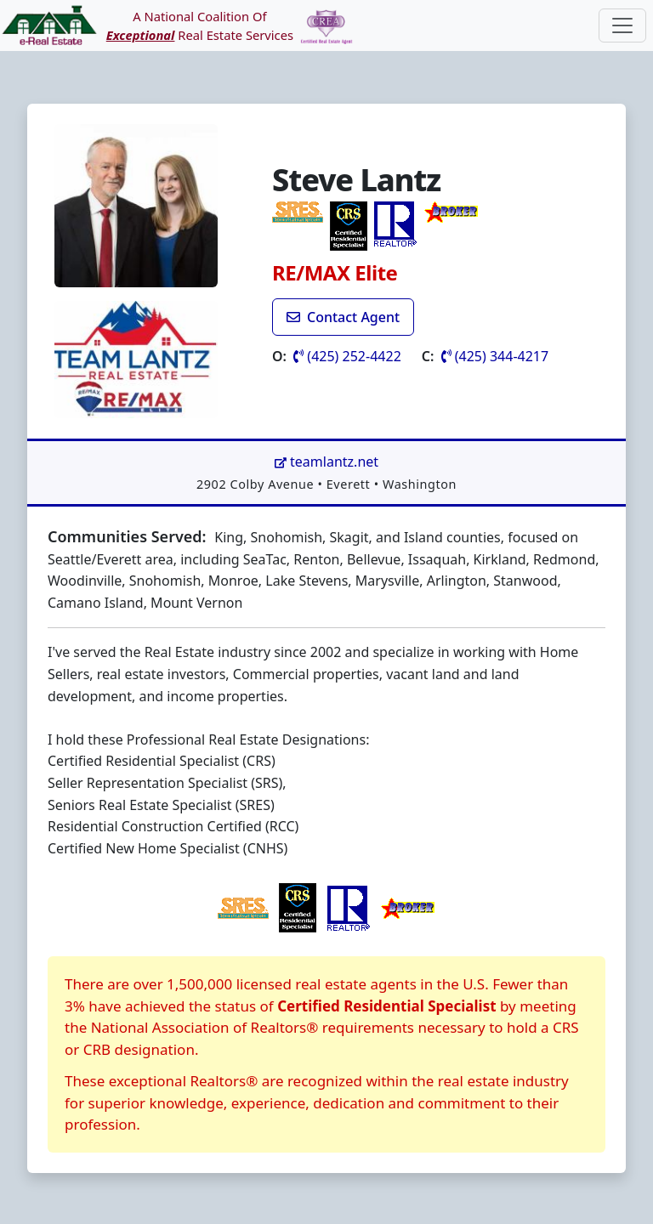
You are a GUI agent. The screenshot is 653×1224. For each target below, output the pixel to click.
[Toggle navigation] (622, 25)
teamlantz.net (326, 461)
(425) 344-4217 (495, 356)
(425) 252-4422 (347, 356)
